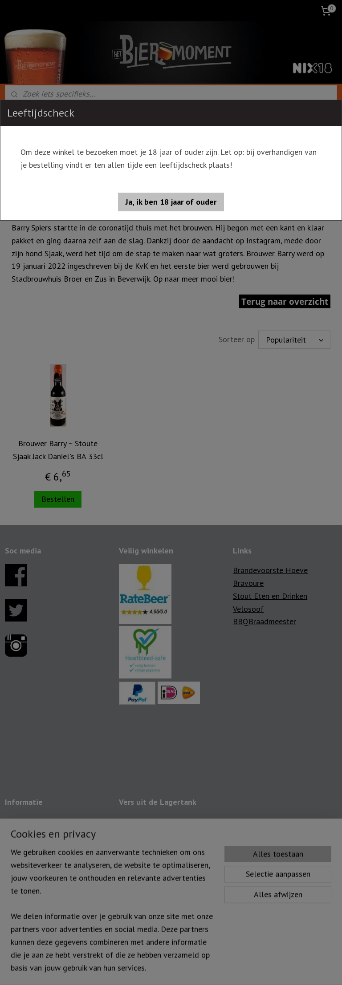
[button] (171, 202)
